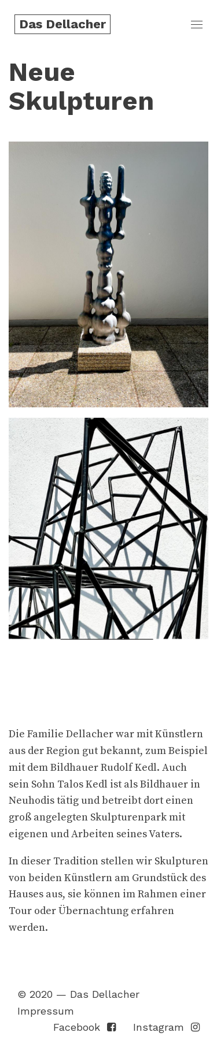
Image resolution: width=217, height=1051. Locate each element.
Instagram (166, 1027)
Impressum (45, 1011)
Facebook (84, 1027)
